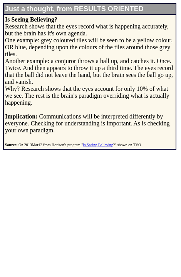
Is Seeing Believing (98, 145)
